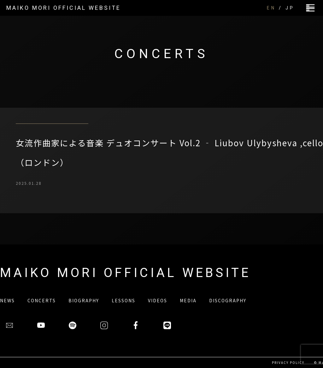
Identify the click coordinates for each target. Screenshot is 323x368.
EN (271, 7)
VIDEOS (157, 300)
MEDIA (188, 300)
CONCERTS (41, 300)
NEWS (7, 300)
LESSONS (123, 300)
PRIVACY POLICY (288, 362)
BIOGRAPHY (83, 300)
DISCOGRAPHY (227, 300)
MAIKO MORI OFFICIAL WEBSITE (63, 7)
